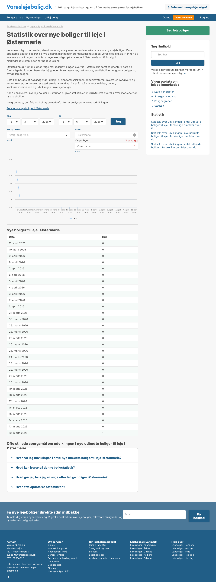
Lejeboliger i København (143, 545)
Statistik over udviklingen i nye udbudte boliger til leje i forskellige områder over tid (176, 136)
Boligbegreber (96, 554)
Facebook (8, 577)
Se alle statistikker (16, 26)
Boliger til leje (15, 17)
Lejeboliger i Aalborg (141, 554)
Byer (78, 129)
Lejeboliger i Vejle (180, 551)
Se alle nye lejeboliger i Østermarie (28, 108)
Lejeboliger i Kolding (182, 548)
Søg (118, 121)
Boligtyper (14, 129)
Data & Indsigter (97, 545)
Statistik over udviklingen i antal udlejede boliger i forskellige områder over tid (176, 145)
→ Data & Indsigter (162, 91)
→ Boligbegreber (161, 101)
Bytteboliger (33, 17)
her (185, 73)
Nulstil (9, 140)
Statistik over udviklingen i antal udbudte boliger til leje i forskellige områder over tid (176, 125)
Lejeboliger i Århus (140, 548)
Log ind (204, 17)
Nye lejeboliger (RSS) (59, 571)
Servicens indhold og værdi (62, 558)
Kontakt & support (57, 548)
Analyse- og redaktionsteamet (105, 558)
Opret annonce (183, 17)
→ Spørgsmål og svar (164, 96)
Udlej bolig (51, 17)
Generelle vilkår (56, 554)
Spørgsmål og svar (99, 548)
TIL (60, 116)
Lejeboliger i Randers (182, 545)
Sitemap (52, 568)
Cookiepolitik (55, 564)
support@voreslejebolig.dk (21, 554)
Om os (51, 545)
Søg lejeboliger (177, 30)
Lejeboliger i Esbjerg (141, 558)
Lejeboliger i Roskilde (182, 554)
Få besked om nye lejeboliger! (189, 7)
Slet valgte (131, 140)
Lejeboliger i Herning (182, 558)
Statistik (93, 551)
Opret (166, 17)
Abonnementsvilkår (58, 551)
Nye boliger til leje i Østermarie (46, 26)
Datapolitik (53, 561)
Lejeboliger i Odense (141, 551)
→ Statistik (157, 105)
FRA (9, 116)
